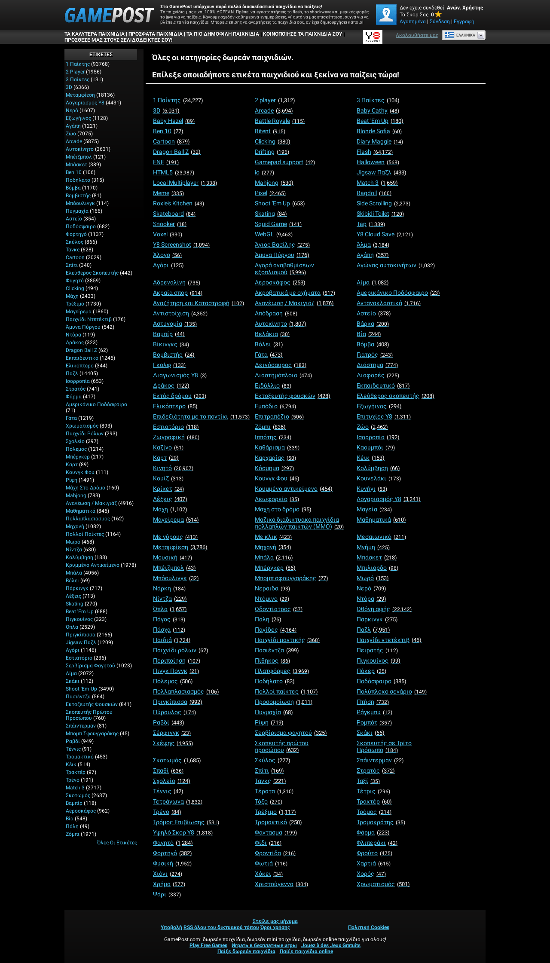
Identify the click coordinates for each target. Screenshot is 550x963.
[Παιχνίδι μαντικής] (287, 639)
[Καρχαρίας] (275, 457)
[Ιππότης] (273, 437)
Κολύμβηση (79, 557)
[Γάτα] (269, 354)
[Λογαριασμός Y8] (389, 498)
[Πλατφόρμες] (282, 670)
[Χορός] (371, 873)
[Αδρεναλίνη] (176, 282)
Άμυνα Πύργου (83, 327)
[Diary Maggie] (380, 141)
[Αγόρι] (168, 265)
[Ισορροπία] (378, 437)
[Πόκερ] (371, 670)
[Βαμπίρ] (169, 333)
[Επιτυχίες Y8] (384, 416)
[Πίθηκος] (272, 660)
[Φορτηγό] (172, 853)
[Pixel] (270, 193)
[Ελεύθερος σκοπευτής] (395, 395)
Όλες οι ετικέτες (117, 843)
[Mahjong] (274, 182)
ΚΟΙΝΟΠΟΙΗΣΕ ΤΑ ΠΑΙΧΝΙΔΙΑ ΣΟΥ (302, 34)
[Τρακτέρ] (374, 801)
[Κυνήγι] (372, 488)
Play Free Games (208, 945)
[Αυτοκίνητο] (280, 323)
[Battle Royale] (280, 120)
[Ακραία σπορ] (177, 292)
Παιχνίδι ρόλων (85, 434)
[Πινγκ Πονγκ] (176, 670)
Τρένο (72, 780)
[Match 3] (377, 182)
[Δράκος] (171, 385)
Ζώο (71, 134)
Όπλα (72, 627)
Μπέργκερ (78, 457)
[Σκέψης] (173, 743)
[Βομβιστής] (174, 354)
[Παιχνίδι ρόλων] (180, 650)
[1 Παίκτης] (178, 100)
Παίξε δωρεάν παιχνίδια (246, 951)
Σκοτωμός (78, 795)
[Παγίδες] (275, 629)
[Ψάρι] (167, 894)
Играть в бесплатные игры (264, 945)
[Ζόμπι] (270, 426)
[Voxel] (167, 234)
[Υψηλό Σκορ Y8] (183, 832)
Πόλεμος (76, 449)
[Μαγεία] (374, 509)
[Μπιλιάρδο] (377, 567)
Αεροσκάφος (81, 811)
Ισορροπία (78, 381)
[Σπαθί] (168, 770)
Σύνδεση (440, 21)
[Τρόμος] (374, 811)
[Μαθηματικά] (381, 519)
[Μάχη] (170, 509)
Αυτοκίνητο (80, 149)
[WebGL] (274, 234)
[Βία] (369, 333)
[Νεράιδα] (272, 588)
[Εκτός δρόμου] (179, 395)
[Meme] (168, 193)
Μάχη (72, 296)
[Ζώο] (372, 426)
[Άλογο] (167, 254)
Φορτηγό (76, 234)
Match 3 (75, 788)
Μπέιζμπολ (79, 157)
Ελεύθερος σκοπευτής (92, 273)
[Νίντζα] (170, 598)
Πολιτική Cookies (368, 927)
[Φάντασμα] (276, 832)
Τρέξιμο (75, 304)
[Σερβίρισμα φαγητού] (291, 732)
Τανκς (72, 250)
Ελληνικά (460, 35)
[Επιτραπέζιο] (279, 416)
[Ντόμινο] (272, 598)
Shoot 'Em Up (81, 689)
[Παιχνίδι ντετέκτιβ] (389, 639)
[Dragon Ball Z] (177, 151)
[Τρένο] (167, 811)
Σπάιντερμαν (81, 726)
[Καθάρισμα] (277, 447)
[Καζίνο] (168, 447)
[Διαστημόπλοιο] (283, 375)
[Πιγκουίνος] (378, 660)
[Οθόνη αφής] (384, 608)
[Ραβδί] (168, 722)
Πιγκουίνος (79, 619)
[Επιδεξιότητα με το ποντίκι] (201, 416)
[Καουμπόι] (376, 447)
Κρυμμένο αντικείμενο (92, 565)
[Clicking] (272, 141)
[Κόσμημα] (274, 468)
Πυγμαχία (77, 211)
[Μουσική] (172, 557)
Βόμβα (73, 188)
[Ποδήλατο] (275, 681)
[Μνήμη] (373, 547)
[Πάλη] (268, 619)
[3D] (166, 110)
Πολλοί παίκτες (85, 534)
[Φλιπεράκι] (377, 842)
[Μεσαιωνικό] (381, 536)
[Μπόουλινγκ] (176, 578)
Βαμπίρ (74, 803)
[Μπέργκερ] (275, 567)
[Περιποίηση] (176, 660)
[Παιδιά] (171, 639)
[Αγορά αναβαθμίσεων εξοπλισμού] (284, 268)
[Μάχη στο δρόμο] (283, 509)
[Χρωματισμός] (383, 883)
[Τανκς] (270, 780)
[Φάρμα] (373, 832)
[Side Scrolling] (383, 203)
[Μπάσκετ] (377, 557)
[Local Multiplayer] (185, 182)
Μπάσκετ (76, 165)
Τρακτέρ (76, 772)
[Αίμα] (373, 282)
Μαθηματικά (80, 511)
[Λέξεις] (170, 498)
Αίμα (71, 673)
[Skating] (271, 213)
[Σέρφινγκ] (172, 732)
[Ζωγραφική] (176, 437)
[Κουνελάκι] (379, 478)
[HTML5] (173, 172)
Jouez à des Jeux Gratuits (331, 945)
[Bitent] (270, 131)
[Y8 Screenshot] (181, 244)
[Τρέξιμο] (275, 811)
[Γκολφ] (169, 364)
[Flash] (375, 151)
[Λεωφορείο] (277, 498)
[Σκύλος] (272, 760)
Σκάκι (72, 681)
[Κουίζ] (168, 478)
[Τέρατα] (274, 791)
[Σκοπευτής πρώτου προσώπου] (282, 746)
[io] (264, 172)
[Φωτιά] (271, 863)
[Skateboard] (174, 213)
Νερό (72, 110)
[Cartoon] (171, 141)
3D (69, 87)
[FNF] (166, 162)
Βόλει (72, 581)
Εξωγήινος (78, 118)
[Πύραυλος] (174, 712)
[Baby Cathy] (378, 110)
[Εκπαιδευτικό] (383, 385)
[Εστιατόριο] (176, 426)
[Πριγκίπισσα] (177, 701)
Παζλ (72, 373)
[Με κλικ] (273, 536)
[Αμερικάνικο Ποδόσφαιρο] (398, 292)
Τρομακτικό (80, 757)
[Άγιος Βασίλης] (282, 244)
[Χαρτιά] (374, 863)
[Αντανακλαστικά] (389, 303)
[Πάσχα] (169, 629)
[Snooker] (169, 223)
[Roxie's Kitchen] (178, 203)
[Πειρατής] (377, 650)
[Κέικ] (371, 457)
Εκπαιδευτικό (82, 358)
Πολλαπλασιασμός (88, 519)
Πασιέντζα (78, 697)
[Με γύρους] (175, 536)
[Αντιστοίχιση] (180, 313)
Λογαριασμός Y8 (85, 103)
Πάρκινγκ (77, 588)
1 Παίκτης (78, 64)
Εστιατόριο (79, 658)
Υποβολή (171, 927)
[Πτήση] (373, 701)
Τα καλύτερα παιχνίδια (94, 34)
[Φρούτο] (374, 853)
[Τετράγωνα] (177, 801)
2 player (75, 72)
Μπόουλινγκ (80, 203)
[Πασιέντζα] (277, 650)
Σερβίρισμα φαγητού (90, 666)
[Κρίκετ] (168, 488)
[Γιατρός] (375, 354)
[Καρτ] (166, 457)
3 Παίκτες (77, 79)
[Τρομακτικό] (278, 822)
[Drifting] (272, 151)
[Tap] (371, 223)
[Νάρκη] (169, 588)
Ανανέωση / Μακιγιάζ (91, 503)
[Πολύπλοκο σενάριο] (392, 691)
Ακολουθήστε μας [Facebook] (417, 35)
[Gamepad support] (285, 162)
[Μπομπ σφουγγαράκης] (291, 578)
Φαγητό (75, 281)
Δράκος (75, 342)
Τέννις (73, 749)
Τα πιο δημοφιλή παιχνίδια (222, 34)
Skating (74, 604)
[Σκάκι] (371, 732)
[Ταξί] (368, 780)
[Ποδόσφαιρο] (381, 681)
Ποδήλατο (78, 180)
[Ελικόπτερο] (175, 406)
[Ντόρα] (371, 598)
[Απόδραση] (276, 313)
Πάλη (72, 826)
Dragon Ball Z (81, 350)
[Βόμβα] (373, 344)
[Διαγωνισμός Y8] (180, 375)
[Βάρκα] (373, 323)
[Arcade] (274, 110)
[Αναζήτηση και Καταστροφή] (198, 303)
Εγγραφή (464, 21)
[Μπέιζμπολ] (174, 567)
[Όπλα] (170, 608)
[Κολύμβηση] (378, 468)
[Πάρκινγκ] (377, 619)
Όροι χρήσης (275, 927)
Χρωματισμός (82, 426)
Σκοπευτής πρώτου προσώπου (89, 715)
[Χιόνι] (167, 873)
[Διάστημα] (377, 364)
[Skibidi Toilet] (380, 213)
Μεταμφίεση (80, 95)
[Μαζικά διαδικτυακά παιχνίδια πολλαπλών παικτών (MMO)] (299, 523)
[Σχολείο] (171, 780)
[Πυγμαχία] (274, 712)
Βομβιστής (78, 196)
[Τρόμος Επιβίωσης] (186, 822)
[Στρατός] (376, 770)
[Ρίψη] (269, 722)
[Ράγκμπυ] (374, 712)
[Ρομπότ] (374, 722)
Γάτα (71, 418)
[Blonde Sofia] (379, 131)
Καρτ (72, 465)
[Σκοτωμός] (177, 760)
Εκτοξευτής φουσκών (92, 704)
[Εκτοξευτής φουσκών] (292, 395)
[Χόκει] (269, 873)
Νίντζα (74, 550)
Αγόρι (72, 650)
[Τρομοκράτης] (381, 822)
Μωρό (73, 542)
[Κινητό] (173, 468)
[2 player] (275, 100)
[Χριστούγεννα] (281, 883)
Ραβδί (73, 741)
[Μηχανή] (273, 547)
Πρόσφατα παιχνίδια (155, 34)
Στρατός (76, 389)
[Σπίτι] (269, 770)
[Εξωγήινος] (379, 406)
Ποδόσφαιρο (81, 226)
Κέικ (71, 764)
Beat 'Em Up (80, 611)
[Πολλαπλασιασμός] (186, 691)
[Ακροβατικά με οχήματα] (295, 292)
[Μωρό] (373, 578)
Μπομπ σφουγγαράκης (92, 734)
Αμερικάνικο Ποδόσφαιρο (96, 404)
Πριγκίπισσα (80, 635)
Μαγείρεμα (79, 312)
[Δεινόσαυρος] (280, 364)
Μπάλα (74, 573)
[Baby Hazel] (174, 120)
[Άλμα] (373, 244)
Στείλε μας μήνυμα (275, 921)
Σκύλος (74, 242)
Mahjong (76, 495)
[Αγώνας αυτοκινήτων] (396, 265)
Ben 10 (74, 172)
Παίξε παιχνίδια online (306, 951)
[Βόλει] (269, 344)
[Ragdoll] (374, 193)
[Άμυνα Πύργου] (282, 254)
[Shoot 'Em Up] (280, 203)
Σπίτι (72, 265)
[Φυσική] (172, 863)
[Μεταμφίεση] (180, 547)
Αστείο (74, 219)
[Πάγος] (169, 619)
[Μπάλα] (274, 557)
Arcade (74, 141)
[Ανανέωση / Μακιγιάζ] (294, 303)
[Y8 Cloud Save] (385, 234)
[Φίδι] (268, 842)
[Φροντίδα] (275, 853)
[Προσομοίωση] (283, 701)
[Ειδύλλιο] (273, 385)
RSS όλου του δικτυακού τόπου (221, 927)
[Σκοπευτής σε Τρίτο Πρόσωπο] (384, 746)
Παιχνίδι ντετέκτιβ (89, 319)
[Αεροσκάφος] (280, 282)
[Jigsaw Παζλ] (381, 172)
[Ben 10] (168, 131)
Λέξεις (73, 596)
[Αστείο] (374, 313)
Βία (69, 819)
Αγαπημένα (413, 21)
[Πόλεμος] (173, 681)
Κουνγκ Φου (80, 472)
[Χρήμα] (169, 883)
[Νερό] (371, 588)
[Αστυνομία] (175, 323)
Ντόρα (73, 335)
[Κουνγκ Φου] (277, 478)
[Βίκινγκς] (171, 344)
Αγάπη (73, 126)
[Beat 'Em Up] (380, 120)
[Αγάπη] (373, 254)
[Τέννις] (168, 791)
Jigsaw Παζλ (81, 642)
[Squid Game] (278, 223)
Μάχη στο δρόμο (85, 488)
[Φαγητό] (173, 842)
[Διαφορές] (378, 375)
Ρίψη (71, 480)
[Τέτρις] (373, 791)
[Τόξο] (268, 801)
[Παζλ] (373, 629)
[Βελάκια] (272, 333)
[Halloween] (378, 162)
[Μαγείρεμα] (176, 519)
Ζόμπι (72, 834)
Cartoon (75, 257)
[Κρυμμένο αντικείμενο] (294, 488)
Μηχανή (75, 526)
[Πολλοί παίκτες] (286, 691)
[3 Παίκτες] (378, 100)
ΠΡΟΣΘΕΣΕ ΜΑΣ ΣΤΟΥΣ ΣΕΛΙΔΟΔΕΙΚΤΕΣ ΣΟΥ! (118, 40)
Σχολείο (75, 441)
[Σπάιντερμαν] (380, 760)
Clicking (75, 288)
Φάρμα (74, 397)
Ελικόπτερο (80, 366)
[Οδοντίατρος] (278, 608)
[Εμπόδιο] (275, 406)
